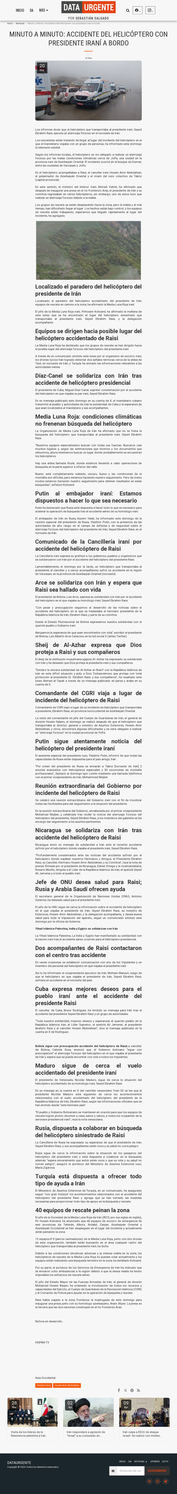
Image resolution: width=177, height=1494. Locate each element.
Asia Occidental (45, 1378)
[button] (128, 10)
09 (126, 1404)
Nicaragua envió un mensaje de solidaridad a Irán (69, 844)
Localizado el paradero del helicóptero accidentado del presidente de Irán (88, 301)
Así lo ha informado (48, 973)
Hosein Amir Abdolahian (67, 1385)
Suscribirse (157, 1470)
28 (14, 1404)
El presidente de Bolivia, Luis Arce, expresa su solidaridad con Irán (77, 597)
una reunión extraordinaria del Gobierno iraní (80, 800)
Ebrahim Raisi (43, 1385)
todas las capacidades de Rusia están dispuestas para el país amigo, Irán (88, 757)
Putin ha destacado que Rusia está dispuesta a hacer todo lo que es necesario (85, 507)
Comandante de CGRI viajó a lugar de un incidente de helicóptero (77, 707)
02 (70, 1404)
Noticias (20, 23)
